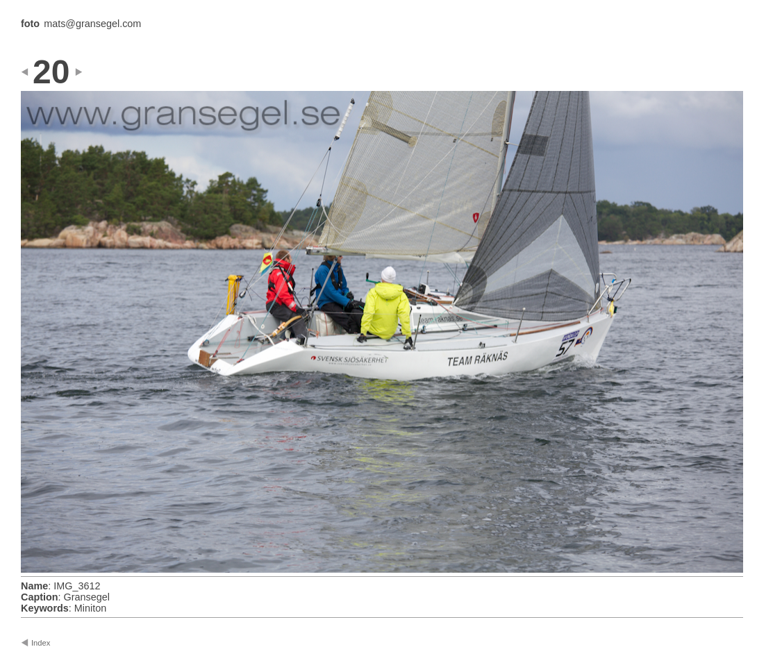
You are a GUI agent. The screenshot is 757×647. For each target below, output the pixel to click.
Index (40, 643)
